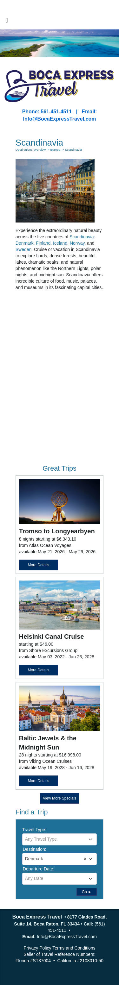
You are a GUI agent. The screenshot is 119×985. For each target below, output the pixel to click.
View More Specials (59, 798)
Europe (55, 149)
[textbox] (60, 839)
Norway (77, 243)
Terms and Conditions (73, 947)
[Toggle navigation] (7, 22)
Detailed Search (38, 891)
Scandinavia (81, 236)
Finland (43, 243)
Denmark (25, 243)
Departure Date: (39, 868)
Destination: (34, 849)
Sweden (24, 249)
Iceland (60, 243)
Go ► (87, 892)
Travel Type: (34, 829)
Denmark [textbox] (56, 858)
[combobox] (59, 839)
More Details (38, 565)
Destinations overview (31, 149)
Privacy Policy (37, 947)
